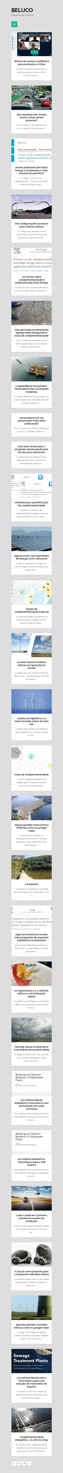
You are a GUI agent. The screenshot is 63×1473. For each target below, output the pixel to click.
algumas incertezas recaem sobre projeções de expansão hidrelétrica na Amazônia (31, 937)
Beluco (22, 10)
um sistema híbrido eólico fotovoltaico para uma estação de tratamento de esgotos (31, 1382)
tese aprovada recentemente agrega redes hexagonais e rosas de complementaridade (31, 332)
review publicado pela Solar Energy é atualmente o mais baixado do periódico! (31, 170)
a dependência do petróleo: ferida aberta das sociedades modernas (31, 389)
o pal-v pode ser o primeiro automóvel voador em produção (31, 1218)
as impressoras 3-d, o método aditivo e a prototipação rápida (31, 993)
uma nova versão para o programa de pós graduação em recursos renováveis (31, 449)
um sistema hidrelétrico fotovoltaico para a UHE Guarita (32, 1162)
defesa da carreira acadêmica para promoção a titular (31, 63)
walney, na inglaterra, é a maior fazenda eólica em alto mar (31, 721)
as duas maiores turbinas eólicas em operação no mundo (31, 665)
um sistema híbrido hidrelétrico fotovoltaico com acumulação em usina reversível (31, 1104)
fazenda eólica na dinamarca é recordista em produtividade (31, 1048)
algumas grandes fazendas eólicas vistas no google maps (31, 1326)
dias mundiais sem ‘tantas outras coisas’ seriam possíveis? (32, 117)
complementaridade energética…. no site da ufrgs (31, 1438)
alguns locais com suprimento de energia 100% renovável (31, 557)
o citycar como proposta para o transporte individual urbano (31, 1273)
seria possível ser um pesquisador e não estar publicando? (31, 420)
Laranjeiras (31, 884)
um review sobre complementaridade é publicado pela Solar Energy (31, 279)
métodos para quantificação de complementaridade (31, 504)
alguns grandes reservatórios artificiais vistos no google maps (32, 828)
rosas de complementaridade (31, 774)
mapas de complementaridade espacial (31, 610)
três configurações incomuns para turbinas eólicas (31, 225)
